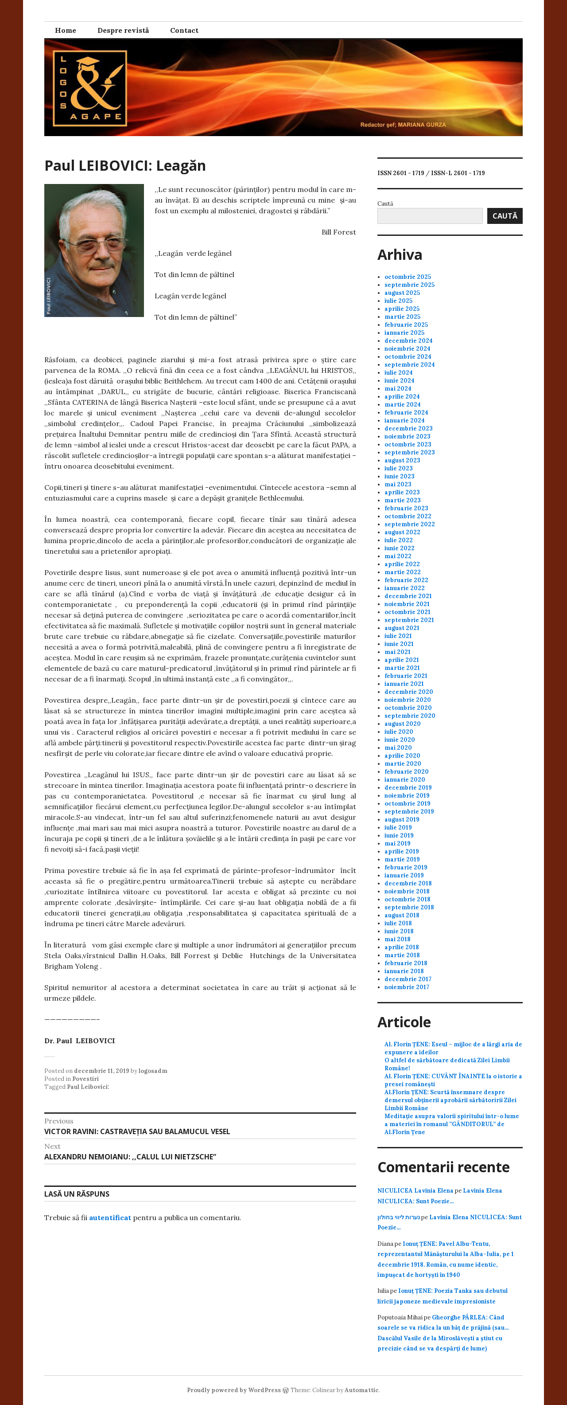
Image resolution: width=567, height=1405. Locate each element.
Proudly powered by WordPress (234, 1390)
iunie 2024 (399, 380)
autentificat (110, 1217)
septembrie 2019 (409, 811)
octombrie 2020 (408, 708)
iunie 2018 (399, 931)
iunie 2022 (399, 548)
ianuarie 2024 (404, 420)
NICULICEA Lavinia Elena (415, 1190)
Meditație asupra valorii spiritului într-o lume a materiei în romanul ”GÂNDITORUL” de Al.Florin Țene (451, 1124)
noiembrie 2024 (407, 348)
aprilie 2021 (401, 660)
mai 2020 (398, 747)
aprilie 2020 (402, 755)
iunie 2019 (399, 835)
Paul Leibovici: (88, 1087)
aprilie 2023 (402, 492)
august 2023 (402, 460)
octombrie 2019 (407, 803)
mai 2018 (397, 939)
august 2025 (402, 293)
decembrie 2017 (407, 979)
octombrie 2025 (407, 277)
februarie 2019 (405, 867)
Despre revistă (123, 30)
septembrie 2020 (409, 716)
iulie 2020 (398, 732)
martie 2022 (402, 572)
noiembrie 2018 (407, 891)
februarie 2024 (406, 412)
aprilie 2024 (402, 396)
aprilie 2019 (401, 851)
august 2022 (402, 532)
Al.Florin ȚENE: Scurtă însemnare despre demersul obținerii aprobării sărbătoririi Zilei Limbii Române (450, 1100)
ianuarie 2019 (404, 875)
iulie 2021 (398, 636)
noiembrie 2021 (407, 604)
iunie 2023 (399, 476)
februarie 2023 (406, 508)
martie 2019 (402, 859)
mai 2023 (398, 484)
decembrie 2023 (408, 428)
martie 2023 (402, 500)
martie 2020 (402, 763)
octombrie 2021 (407, 612)
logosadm (153, 1071)
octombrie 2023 (407, 444)
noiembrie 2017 (406, 987)
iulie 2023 (398, 468)
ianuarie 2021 (404, 684)
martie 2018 (402, 955)
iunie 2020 (399, 740)
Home (65, 30)
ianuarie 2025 (404, 333)
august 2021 (401, 628)
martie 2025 (402, 317)
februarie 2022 (406, 580)
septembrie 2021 (409, 620)
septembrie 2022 (409, 524)
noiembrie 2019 (407, 795)
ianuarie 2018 (404, 971)
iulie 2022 (398, 540)
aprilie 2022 (402, 564)
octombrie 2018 (407, 899)
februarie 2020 (406, 771)
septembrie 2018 (409, 907)
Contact (184, 30)
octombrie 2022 (407, 516)
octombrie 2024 (407, 356)
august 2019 (401, 819)
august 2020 (402, 724)
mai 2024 (398, 388)
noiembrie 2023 (407, 436)
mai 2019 (397, 843)
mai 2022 (398, 556)
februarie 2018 (405, 963)
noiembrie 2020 (407, 700)
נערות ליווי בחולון (398, 1217)
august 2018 (401, 915)
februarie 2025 (406, 325)
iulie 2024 (398, 372)
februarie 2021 (405, 676)
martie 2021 (402, 668)
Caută (385, 203)
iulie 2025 (398, 301)
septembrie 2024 (409, 364)
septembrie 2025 (409, 285)
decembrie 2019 (408, 787)
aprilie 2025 (401, 309)
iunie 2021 (399, 644)
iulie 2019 (398, 827)
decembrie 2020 (408, 692)
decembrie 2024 (408, 340)
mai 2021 (397, 652)
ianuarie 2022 (404, 588)
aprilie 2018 (401, 947)
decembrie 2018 (408, 883)
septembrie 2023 (409, 452)
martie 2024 (402, 404)
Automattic (362, 1390)
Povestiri (85, 1079)
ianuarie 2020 (404, 779)
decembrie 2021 (408, 596)
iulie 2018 (398, 923)
